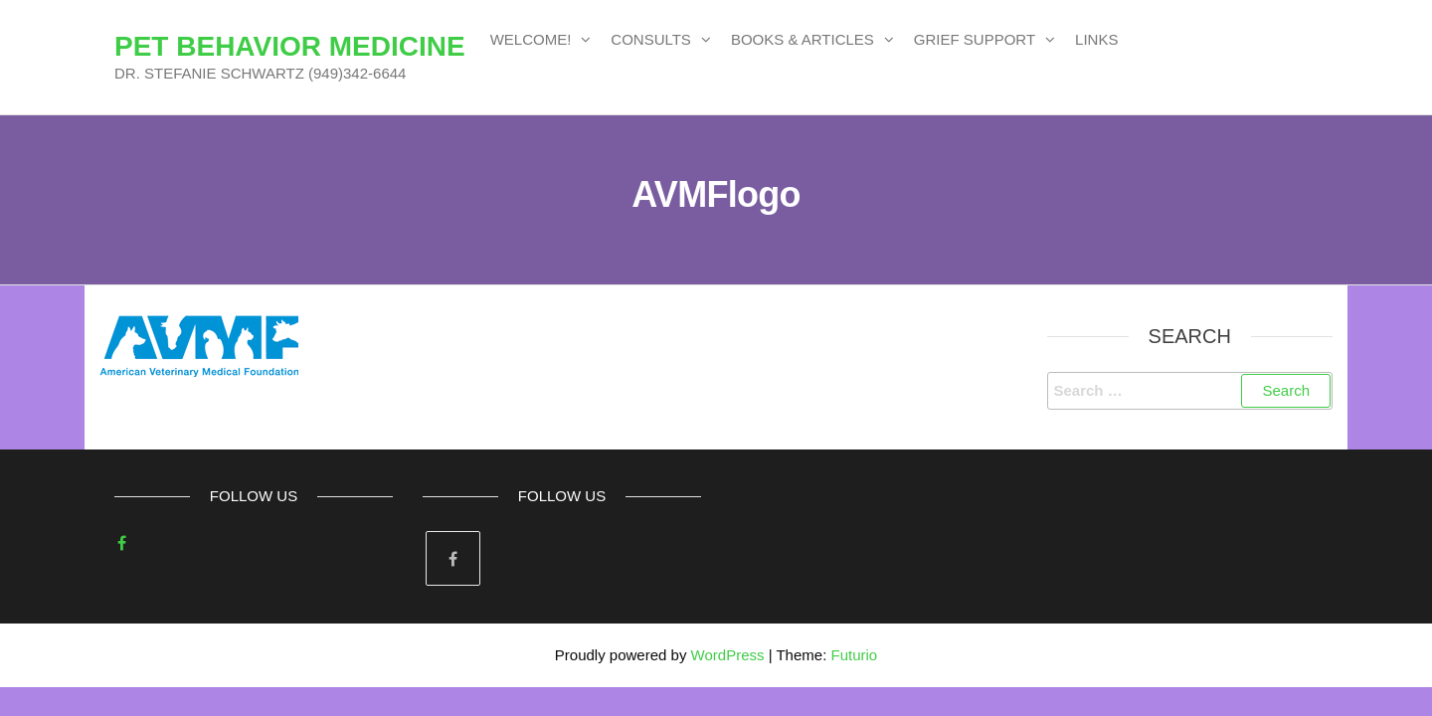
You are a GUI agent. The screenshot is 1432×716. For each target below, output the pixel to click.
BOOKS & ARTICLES (802, 39)
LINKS (1096, 39)
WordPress (728, 654)
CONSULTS (651, 39)
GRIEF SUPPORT (974, 39)
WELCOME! (531, 39)
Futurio (853, 654)
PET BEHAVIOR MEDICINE (289, 46)
